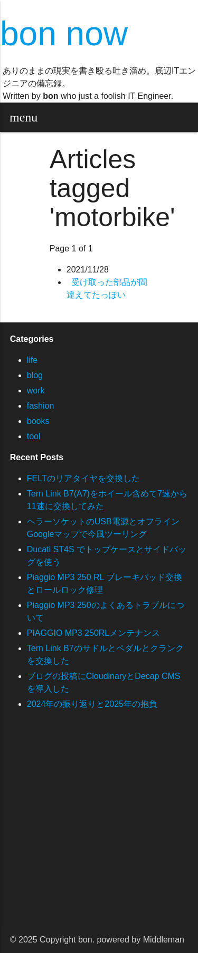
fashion (40, 405)
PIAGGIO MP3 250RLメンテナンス (94, 632)
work (36, 390)
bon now (64, 34)
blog (35, 375)
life (32, 360)
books (38, 421)
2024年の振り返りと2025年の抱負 (92, 703)
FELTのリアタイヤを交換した (83, 478)
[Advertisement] (99, 828)
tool (34, 436)
